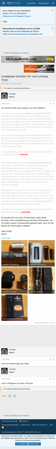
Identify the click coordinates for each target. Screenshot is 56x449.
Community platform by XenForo (21, 432)
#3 (54, 379)
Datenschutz (25, 425)
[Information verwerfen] (52, 10)
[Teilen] (50, 103)
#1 (54, 104)
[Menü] (4, 3)
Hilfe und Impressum (39, 425)
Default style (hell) (10, 421)
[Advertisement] (28, 44)
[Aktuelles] (52, 3)
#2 (54, 359)
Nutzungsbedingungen (10, 425)
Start (51, 425)
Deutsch (23, 421)
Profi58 (6, 84)
